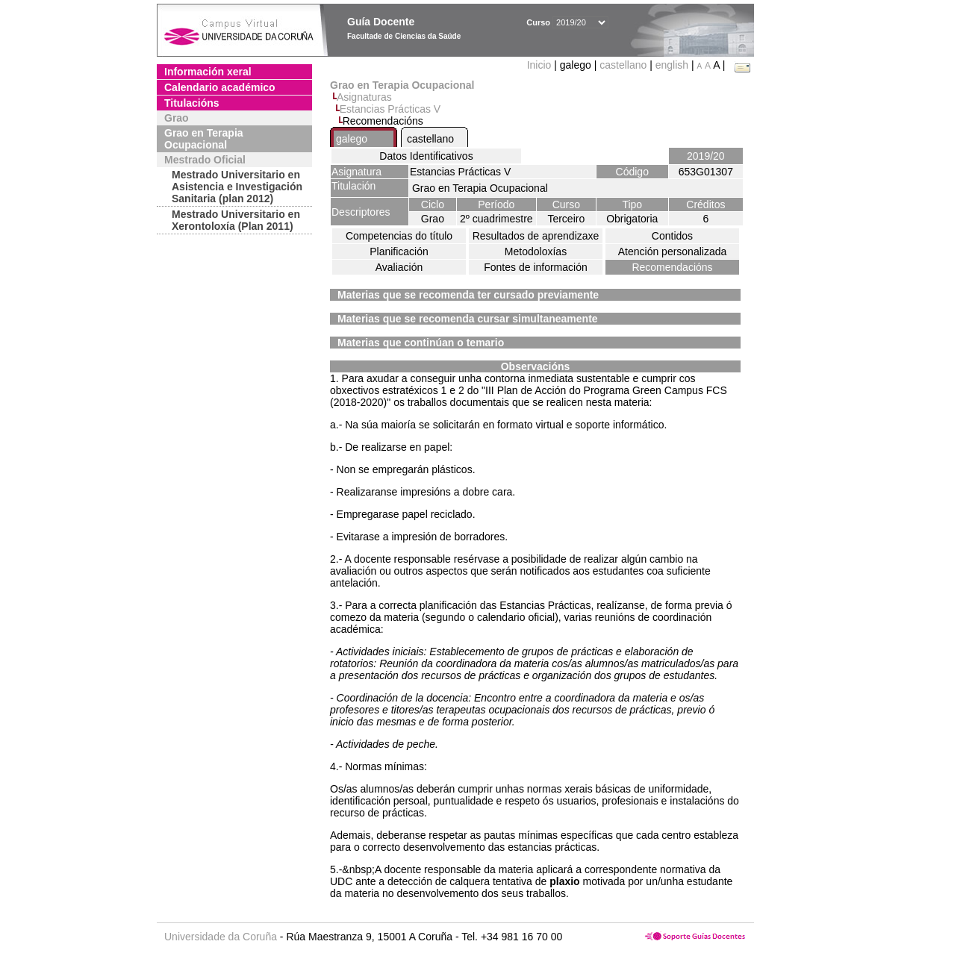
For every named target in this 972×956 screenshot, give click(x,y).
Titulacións (191, 103)
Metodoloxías (536, 251)
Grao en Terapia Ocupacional (203, 139)
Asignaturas (364, 97)
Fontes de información (536, 267)
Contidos (672, 236)
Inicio (541, 65)
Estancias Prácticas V (390, 109)
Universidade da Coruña (220, 937)
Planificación (399, 251)
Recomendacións (672, 267)
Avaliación (399, 267)
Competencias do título (399, 236)
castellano (623, 65)
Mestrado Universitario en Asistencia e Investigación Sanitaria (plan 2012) (237, 186)
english (671, 65)
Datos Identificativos (426, 156)
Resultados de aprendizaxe (536, 236)
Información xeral (208, 72)
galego (351, 139)
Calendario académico (219, 87)
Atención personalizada (672, 251)
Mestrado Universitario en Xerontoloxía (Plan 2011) (236, 220)
